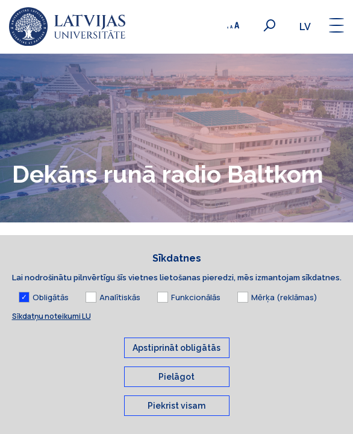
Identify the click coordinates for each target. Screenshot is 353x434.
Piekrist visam (176, 421)
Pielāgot (176, 392)
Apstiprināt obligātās (176, 363)
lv (305, 27)
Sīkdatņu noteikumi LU (51, 331)
